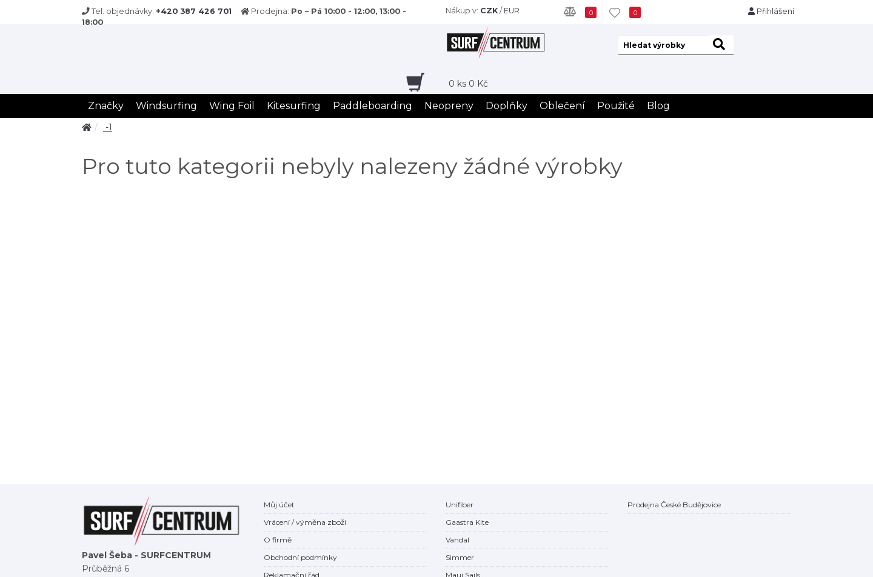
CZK (489, 10)
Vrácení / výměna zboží (305, 522)
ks (468, 83)
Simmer (460, 557)
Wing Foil (232, 106)
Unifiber (459, 504)
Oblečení (562, 106)
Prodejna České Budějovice (674, 504)
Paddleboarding (372, 106)
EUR (512, 10)
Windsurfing (166, 106)
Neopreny (448, 106)
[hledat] (721, 45)
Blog (658, 106)
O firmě (278, 539)
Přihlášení (771, 11)
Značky (106, 106)
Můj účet (279, 504)
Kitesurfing (294, 106)
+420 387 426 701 (194, 11)
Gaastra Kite (467, 522)
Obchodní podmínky (300, 557)
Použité (616, 106)
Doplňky (506, 106)
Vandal (457, 539)
